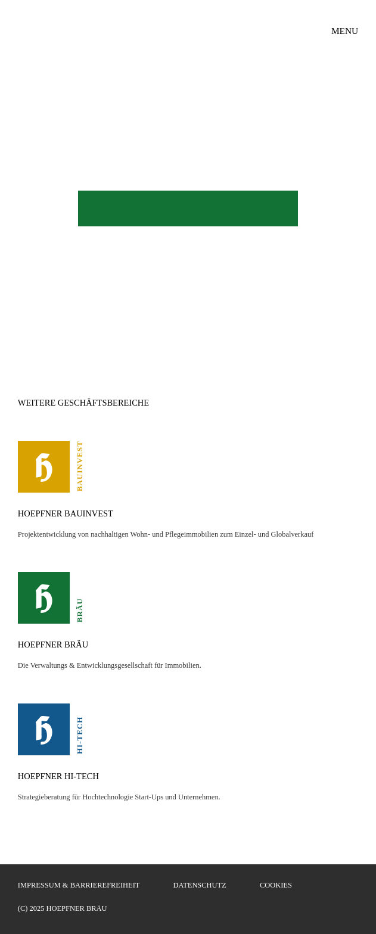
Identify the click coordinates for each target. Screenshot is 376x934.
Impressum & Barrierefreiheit (79, 885)
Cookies (276, 885)
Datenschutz (199, 885)
